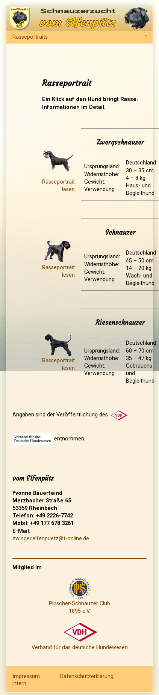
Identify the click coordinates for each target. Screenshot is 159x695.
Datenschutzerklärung (87, 676)
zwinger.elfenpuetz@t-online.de (50, 538)
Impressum (26, 676)
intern (19, 683)
